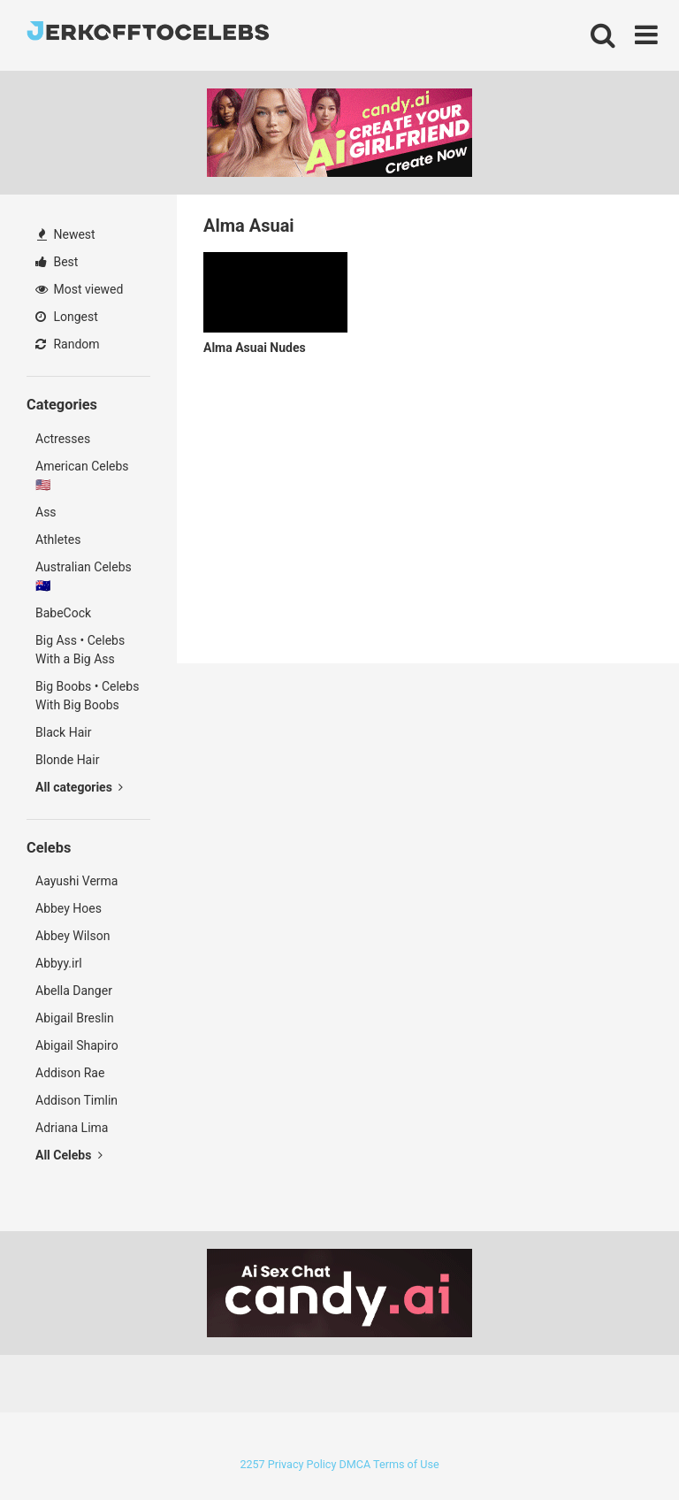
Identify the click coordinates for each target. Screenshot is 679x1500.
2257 (252, 1464)
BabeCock (63, 613)
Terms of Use (406, 1464)
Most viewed (79, 289)
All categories (79, 787)
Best (56, 262)
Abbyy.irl (58, 963)
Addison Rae (69, 1073)
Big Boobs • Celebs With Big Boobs (87, 695)
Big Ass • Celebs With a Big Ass (80, 649)
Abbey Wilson (72, 936)
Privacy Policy (302, 1464)
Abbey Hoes (68, 908)
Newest (66, 234)
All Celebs (69, 1155)
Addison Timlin (76, 1100)
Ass (46, 512)
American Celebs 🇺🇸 (82, 475)
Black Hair (63, 732)
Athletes (57, 539)
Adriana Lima (71, 1128)
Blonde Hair (67, 760)
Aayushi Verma (76, 881)
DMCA (354, 1464)
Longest (66, 317)
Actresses (62, 439)
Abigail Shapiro (76, 1045)
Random (67, 344)
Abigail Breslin (74, 1018)
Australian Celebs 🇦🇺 (83, 576)
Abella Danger (73, 990)
